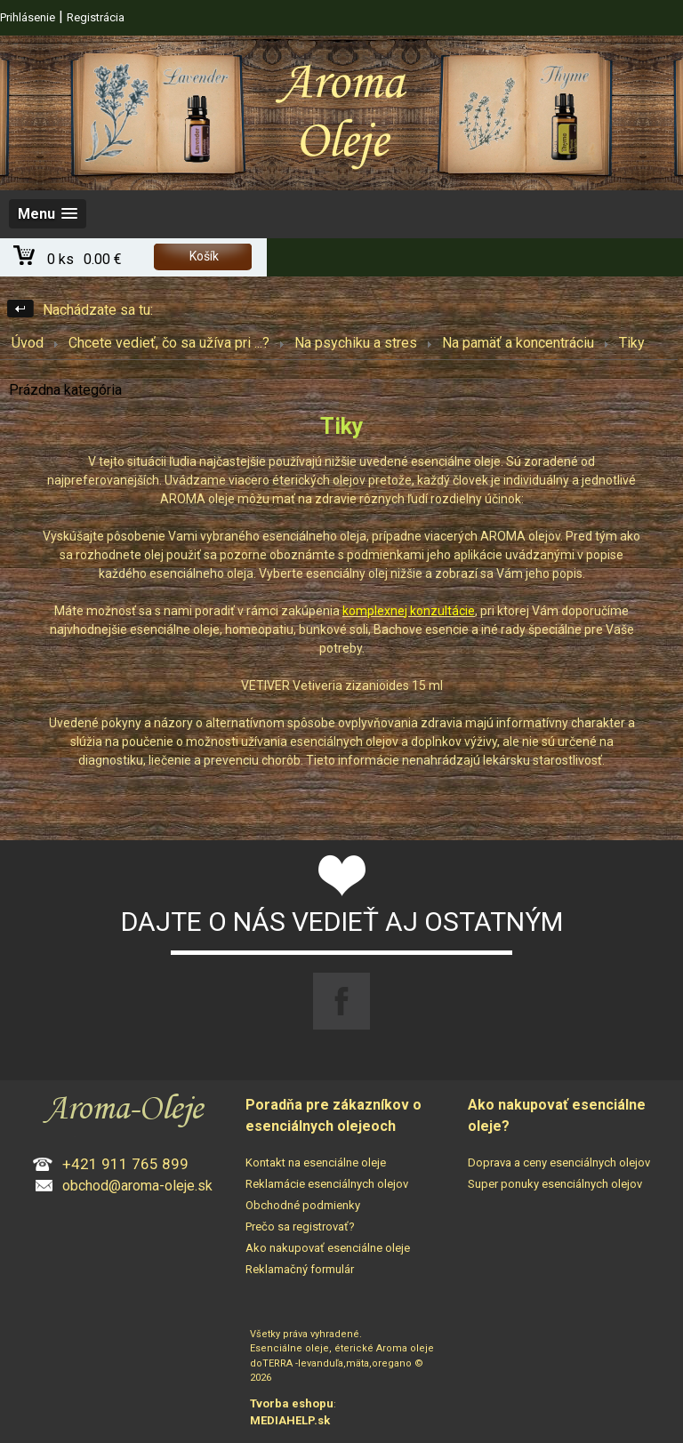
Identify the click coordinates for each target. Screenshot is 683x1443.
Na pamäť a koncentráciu (518, 342)
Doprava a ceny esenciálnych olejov (559, 1162)
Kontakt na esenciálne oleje (315, 1162)
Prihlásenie (27, 17)
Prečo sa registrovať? (300, 1226)
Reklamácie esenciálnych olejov (326, 1183)
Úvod (28, 342)
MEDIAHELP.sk (290, 1420)
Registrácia (96, 17)
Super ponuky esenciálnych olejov (555, 1183)
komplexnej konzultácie (408, 611)
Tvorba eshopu (291, 1403)
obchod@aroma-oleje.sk (137, 1185)
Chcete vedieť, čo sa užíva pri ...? (168, 342)
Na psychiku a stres (355, 342)
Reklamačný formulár (299, 1269)
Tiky (632, 342)
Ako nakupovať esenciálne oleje (327, 1248)
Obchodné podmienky (302, 1205)
